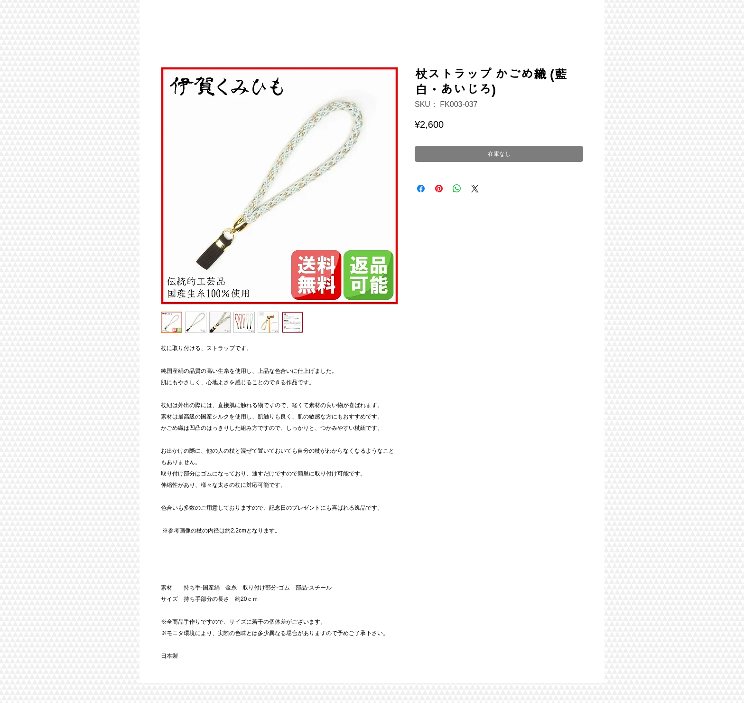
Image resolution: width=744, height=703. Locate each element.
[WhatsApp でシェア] (457, 188)
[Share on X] (475, 188)
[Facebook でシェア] (421, 188)
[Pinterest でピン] (439, 188)
